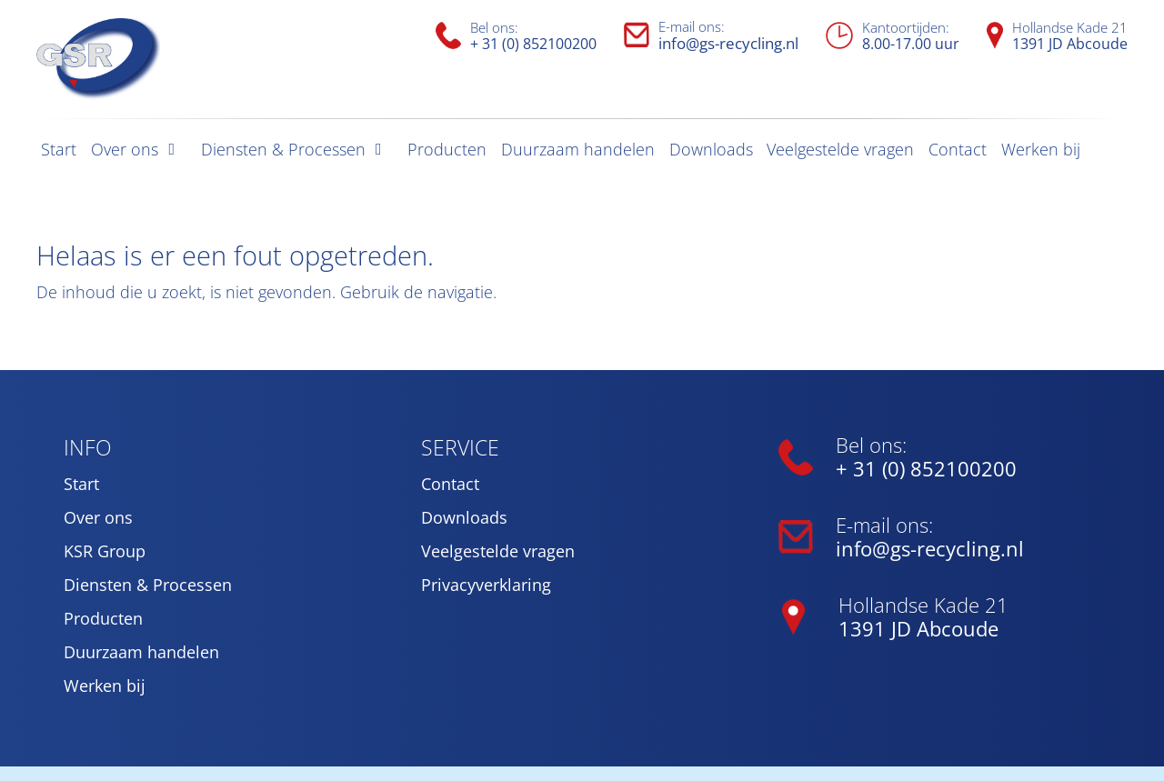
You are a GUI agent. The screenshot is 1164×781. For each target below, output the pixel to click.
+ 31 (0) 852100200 (533, 44)
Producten (447, 149)
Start (58, 149)
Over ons (124, 149)
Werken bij (1040, 149)
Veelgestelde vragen (840, 149)
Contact (957, 149)
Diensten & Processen (283, 149)
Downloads (711, 149)
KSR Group (105, 551)
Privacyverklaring (486, 585)
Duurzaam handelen (578, 149)
